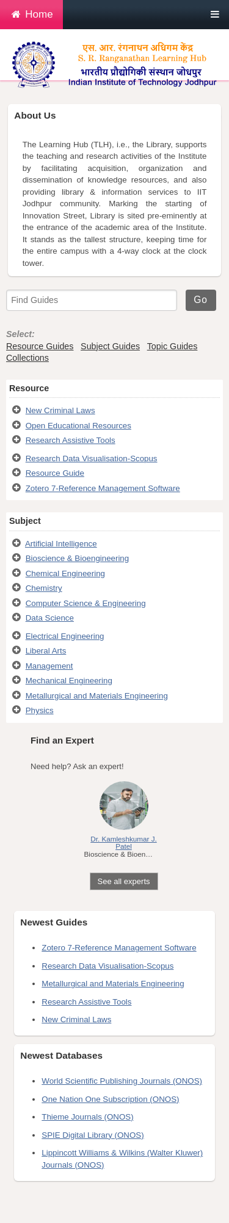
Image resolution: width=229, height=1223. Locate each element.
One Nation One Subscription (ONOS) (110, 1099)
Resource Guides (39, 346)
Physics (40, 710)
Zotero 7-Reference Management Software (103, 488)
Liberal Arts (46, 650)
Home (31, 14)
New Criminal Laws (60, 410)
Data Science (50, 617)
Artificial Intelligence (61, 543)
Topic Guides (172, 346)
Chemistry (44, 588)
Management (49, 666)
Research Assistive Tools (70, 440)
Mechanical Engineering (69, 680)
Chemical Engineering (65, 573)
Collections (27, 358)
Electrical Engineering (65, 636)
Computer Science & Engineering (86, 603)
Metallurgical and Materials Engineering (97, 695)
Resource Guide (55, 473)
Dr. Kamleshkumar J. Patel (123, 843)
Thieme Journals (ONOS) (87, 1116)
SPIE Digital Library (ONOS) (93, 1135)
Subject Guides (110, 346)
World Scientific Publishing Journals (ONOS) (122, 1080)
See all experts (124, 881)
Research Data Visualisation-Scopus (92, 458)
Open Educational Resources (78, 425)
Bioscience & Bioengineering (77, 558)
